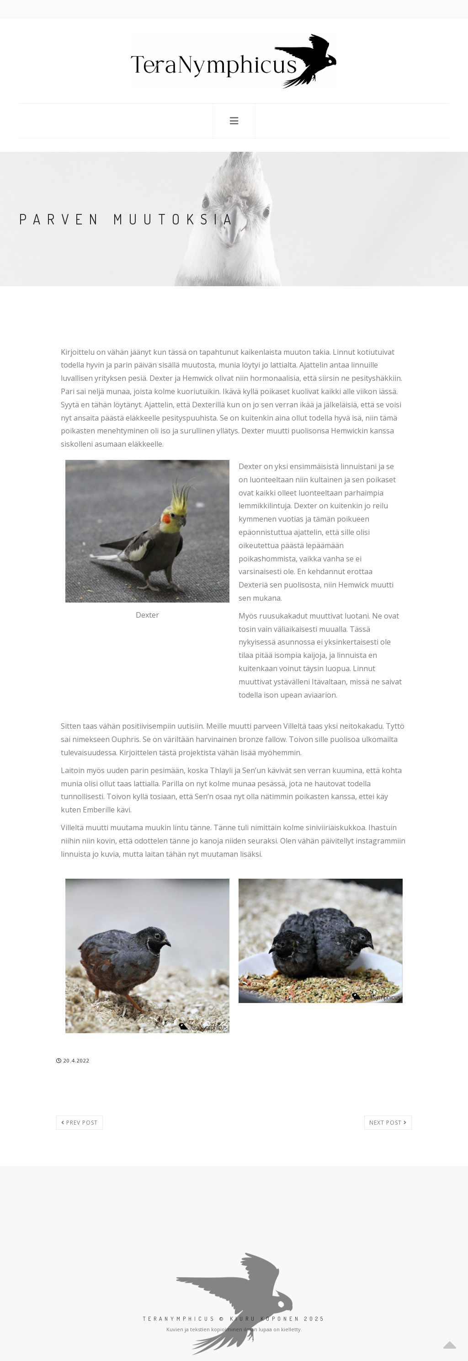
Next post (388, 1122)
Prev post (79, 1122)
